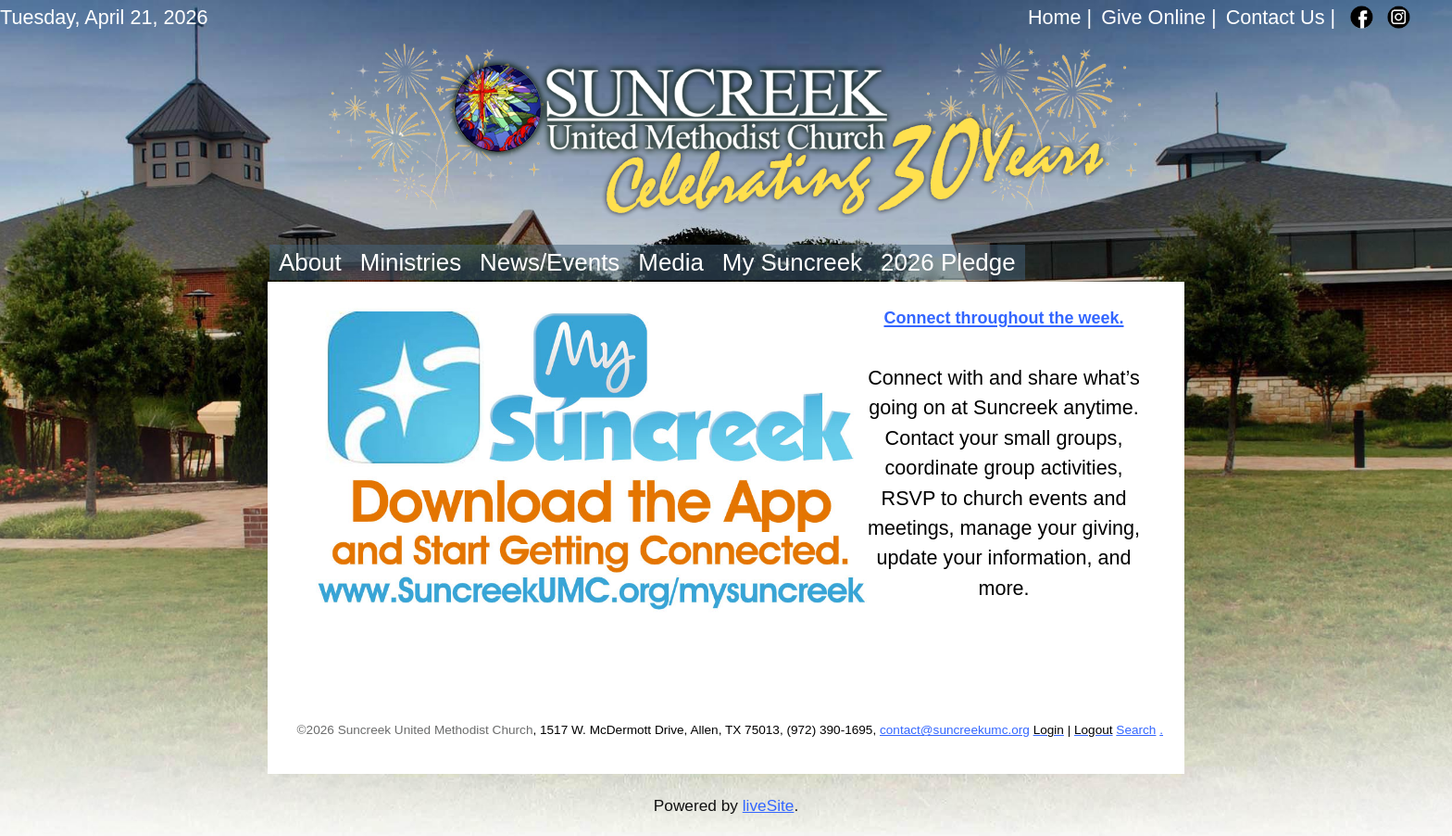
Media (671, 262)
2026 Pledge (948, 262)
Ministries (410, 262)
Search (1136, 730)
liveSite (769, 805)
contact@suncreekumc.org (955, 730)
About (310, 262)
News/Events (550, 262)
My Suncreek (792, 262)
